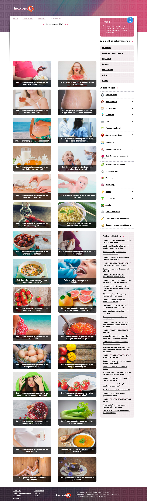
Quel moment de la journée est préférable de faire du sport (114, 306)
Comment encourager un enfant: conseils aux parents (115, 379)
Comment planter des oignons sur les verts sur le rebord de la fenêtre (117, 281)
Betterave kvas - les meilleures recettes (114, 312)
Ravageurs (106, 64)
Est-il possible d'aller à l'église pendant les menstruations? (114, 247)
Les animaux (107, 70)
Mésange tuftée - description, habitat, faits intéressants (114, 406)
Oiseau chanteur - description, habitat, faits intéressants (114, 295)
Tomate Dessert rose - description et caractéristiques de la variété (117, 373)
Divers (105, 81)
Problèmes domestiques (112, 53)
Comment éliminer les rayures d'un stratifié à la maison (116, 356)
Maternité (41, 18)
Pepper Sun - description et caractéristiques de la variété (114, 276)
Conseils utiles (28, 18)
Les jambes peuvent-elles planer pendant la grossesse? (115, 385)
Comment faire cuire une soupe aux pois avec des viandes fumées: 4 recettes (116, 324)
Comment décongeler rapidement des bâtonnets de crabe (117, 241)
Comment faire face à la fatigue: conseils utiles (115, 318)
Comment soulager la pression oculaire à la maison (114, 253)
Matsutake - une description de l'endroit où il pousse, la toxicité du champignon (116, 288)
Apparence (106, 59)
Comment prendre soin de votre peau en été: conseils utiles (117, 362)
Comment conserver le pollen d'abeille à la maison (114, 300)
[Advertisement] (54, 44)
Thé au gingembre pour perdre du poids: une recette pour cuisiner (115, 337)
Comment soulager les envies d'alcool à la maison (117, 331)
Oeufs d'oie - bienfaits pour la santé (116, 390)
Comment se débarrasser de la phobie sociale (117, 400)
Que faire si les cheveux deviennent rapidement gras (116, 412)
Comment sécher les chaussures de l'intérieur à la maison (116, 258)
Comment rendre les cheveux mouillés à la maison (117, 270)
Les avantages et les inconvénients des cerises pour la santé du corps (116, 264)
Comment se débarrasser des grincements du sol (114, 394)
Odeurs (105, 75)
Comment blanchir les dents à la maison (115, 368)
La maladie (106, 48)
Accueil (15, 18)
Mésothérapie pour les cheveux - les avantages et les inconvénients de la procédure (116, 349)
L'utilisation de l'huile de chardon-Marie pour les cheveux (115, 343)
